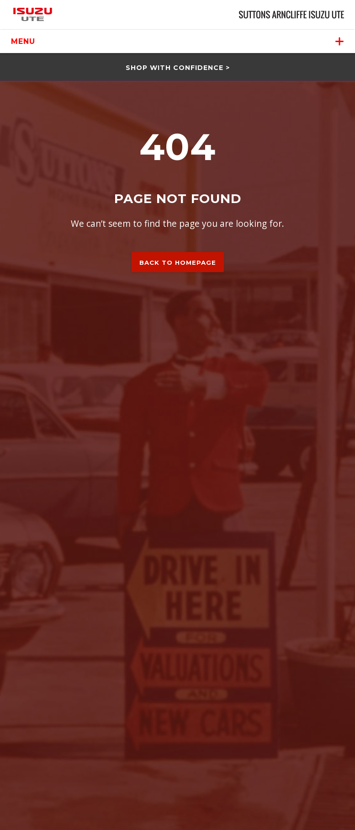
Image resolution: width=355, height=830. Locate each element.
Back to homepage (177, 262)
